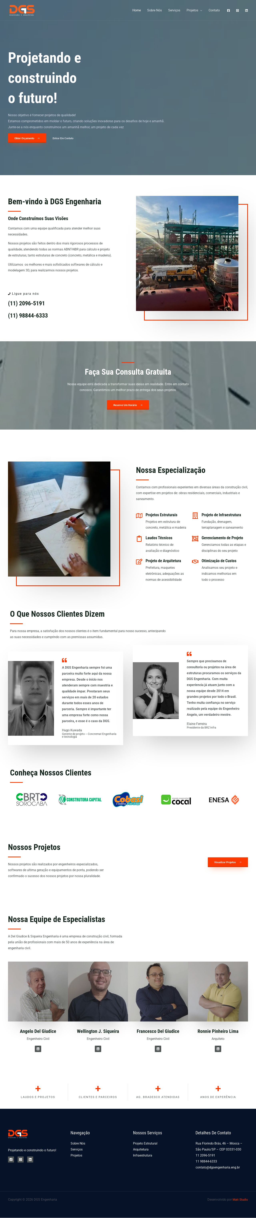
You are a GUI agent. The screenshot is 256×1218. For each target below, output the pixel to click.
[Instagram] (237, 10)
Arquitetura (141, 1150)
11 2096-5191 (205, 1156)
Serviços (174, 10)
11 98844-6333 (206, 1161)
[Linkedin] (246, 10)
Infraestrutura (142, 1156)
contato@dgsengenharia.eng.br (218, 1167)
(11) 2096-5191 (28, 303)
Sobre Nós (154, 10)
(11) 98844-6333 (30, 315)
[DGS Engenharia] (22, 10)
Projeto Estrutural (145, 1144)
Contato (214, 10)
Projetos (192, 10)
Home (136, 10)
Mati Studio (240, 1200)
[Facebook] (228, 10)
